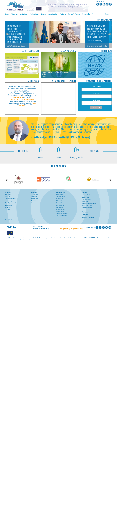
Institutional (34, 194)
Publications (34, 14)
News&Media (52, 14)
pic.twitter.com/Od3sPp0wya (22, 99)
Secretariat (8, 205)
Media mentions (87, 208)
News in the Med (87, 205)
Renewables (34, 201)
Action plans (60, 211)
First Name (96, 93)
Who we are (8, 194)
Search (33, 220)
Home (7, 14)
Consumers (34, 203)
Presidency (8, 201)
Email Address (96, 87)
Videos (84, 210)
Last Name (96, 100)
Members (8, 207)
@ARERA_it (18, 97)
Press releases (86, 199)
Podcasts (85, 212)
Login (107, 14)
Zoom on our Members (89, 203)
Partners (63, 14)
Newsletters (85, 201)
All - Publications (61, 216)
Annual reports (60, 196)
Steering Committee (11, 203)
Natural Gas (60, 203)
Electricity (34, 196)
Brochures (59, 194)
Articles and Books (62, 213)
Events (43, 14)
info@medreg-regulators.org (71, 229)
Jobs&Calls (86, 14)
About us (14, 14)
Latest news (85, 197)
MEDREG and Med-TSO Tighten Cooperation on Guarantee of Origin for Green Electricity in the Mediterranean (97, 31)
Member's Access (74, 14)
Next (110, 180)
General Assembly (10, 198)
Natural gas (34, 198)
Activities (23, 14)
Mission (7, 196)
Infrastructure (60, 209)
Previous (7, 180)
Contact (7, 209)
